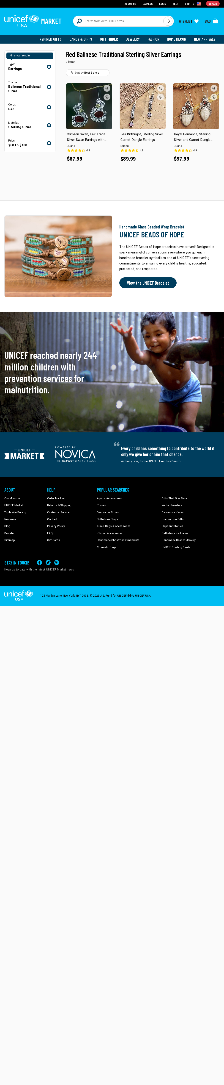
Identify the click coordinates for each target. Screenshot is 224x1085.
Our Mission (12, 498)
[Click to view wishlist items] (188, 21)
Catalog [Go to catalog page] (148, 4)
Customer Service (58, 512)
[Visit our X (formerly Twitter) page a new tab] (48, 562)
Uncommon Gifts (173, 519)
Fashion (153, 39)
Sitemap (9, 540)
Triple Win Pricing (15, 512)
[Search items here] (118, 21)
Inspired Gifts (50, 39)
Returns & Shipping (59, 505)
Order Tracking (56, 498)
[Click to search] (167, 21)
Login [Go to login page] (162, 4)
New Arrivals (204, 39)
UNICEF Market (13, 505)
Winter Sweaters (172, 505)
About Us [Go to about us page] (130, 4)
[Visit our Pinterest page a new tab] (57, 562)
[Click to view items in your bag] (211, 21)
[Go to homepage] (33, 21)
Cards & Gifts (80, 39)
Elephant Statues (172, 526)
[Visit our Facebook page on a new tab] (39, 562)
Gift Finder (109, 39)
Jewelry (133, 39)
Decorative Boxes (108, 512)
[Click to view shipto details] (193, 3)
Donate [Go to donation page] (212, 4)
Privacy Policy (56, 526)
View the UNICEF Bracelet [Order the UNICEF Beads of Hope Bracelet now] (148, 283)
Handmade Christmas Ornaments (118, 540)
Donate (9, 533)
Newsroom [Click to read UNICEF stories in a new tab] (11, 519)
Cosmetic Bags (106, 547)
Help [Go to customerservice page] (175, 4)
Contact (52, 519)
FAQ (50, 533)
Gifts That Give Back (174, 498)
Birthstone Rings (107, 519)
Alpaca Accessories (109, 498)
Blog (7, 526)
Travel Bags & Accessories (114, 526)
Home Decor (176, 39)
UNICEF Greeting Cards (176, 547)
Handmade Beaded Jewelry (179, 540)
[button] (107, 88)
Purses (101, 505)
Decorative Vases (173, 512)
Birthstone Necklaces (175, 533)
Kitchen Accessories (110, 533)
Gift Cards (53, 540)
